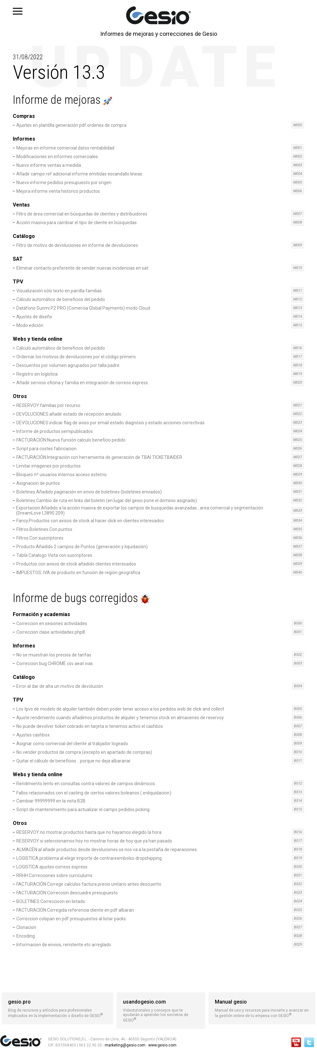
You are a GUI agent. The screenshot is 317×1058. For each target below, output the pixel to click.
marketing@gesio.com (125, 1045)
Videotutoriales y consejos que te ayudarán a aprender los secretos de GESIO (161, 1010)
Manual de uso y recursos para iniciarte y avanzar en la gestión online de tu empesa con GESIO (262, 1008)
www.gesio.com (161, 1045)
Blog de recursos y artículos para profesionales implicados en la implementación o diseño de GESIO (57, 1008)
